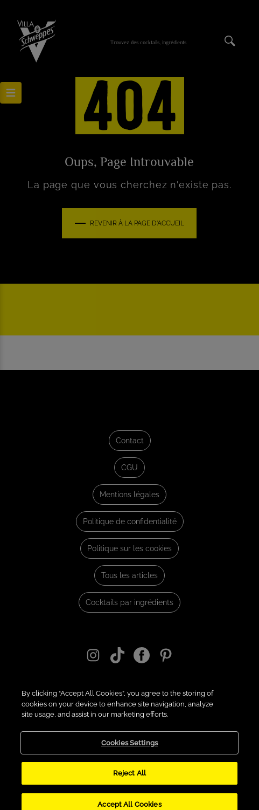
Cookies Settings (129, 751)
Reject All (129, 782)
